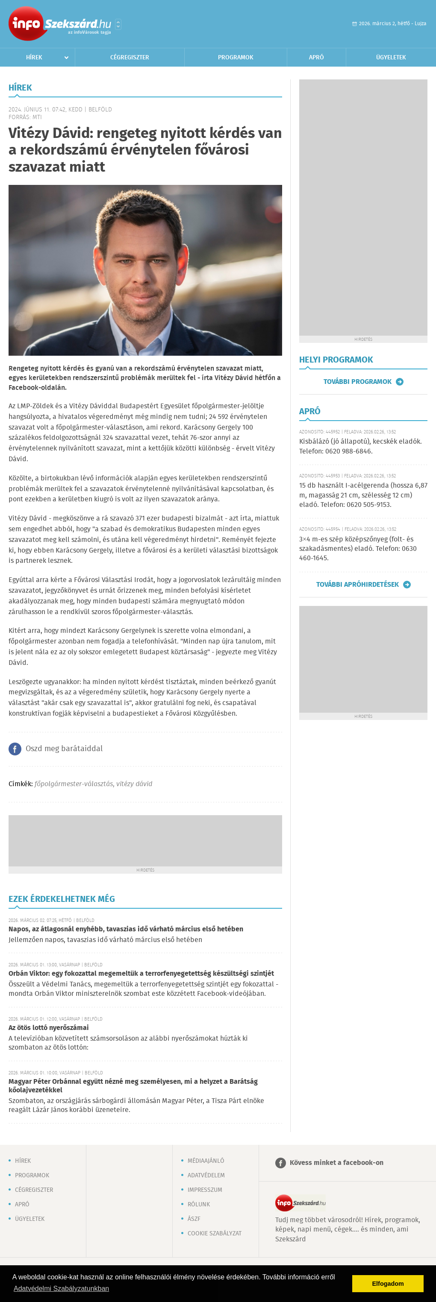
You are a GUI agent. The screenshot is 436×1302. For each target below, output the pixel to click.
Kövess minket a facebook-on (336, 1163)
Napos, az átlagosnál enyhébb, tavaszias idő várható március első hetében (126, 929)
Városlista (118, 24)
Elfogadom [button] (388, 1283)
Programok (235, 57)
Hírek (34, 57)
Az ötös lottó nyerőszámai (49, 1028)
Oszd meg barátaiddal (64, 749)
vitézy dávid (134, 784)
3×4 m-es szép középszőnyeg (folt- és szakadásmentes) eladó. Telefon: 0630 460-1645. (358, 549)
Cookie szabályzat (215, 1233)
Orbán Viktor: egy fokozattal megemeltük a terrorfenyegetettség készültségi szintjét (141, 973)
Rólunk (199, 1204)
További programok (358, 382)
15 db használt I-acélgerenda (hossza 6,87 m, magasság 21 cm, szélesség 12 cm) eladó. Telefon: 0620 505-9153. (363, 495)
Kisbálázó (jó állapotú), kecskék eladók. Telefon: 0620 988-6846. (360, 446)
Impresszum (205, 1190)
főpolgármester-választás (74, 784)
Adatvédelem (206, 1175)
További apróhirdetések (357, 584)
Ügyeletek (391, 57)
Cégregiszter (129, 57)
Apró (316, 57)
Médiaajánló (206, 1161)
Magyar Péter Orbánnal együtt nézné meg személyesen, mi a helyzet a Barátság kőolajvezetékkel (133, 1086)
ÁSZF (194, 1219)
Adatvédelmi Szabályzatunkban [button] (61, 1288)
